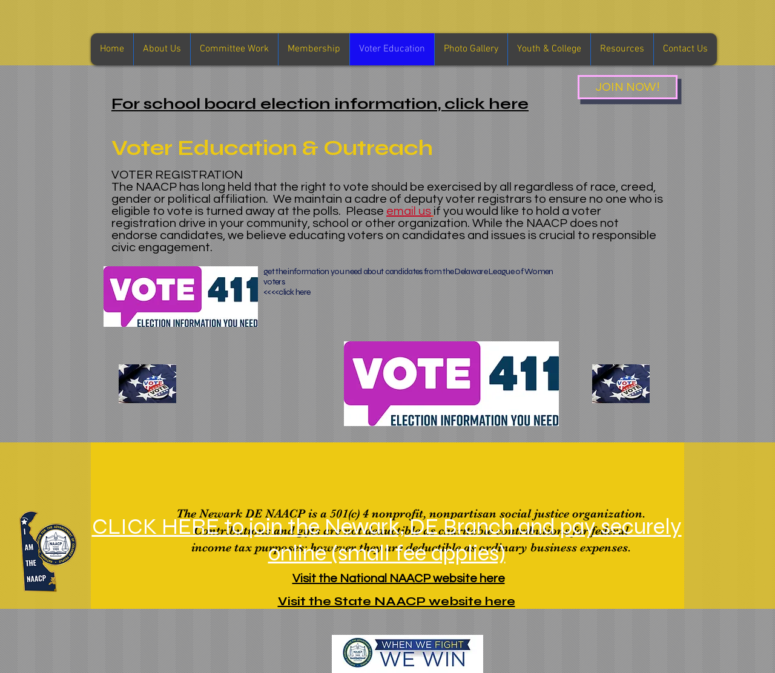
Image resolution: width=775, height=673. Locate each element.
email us (408, 211)
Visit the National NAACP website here (398, 579)
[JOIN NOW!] (628, 87)
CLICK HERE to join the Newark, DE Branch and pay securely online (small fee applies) (387, 539)
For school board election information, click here (320, 103)
